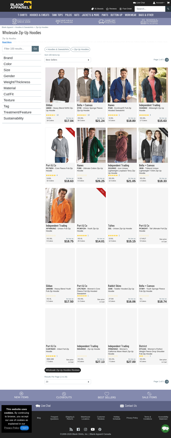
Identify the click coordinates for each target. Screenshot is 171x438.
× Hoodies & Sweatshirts (57, 49)
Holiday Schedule (116, 418)
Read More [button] (6, 42)
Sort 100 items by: (52, 55)
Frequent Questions (54, 418)
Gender (9, 76)
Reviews (111, 8)
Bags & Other (146, 15)
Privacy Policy (11, 428)
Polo (68, 15)
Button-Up (116, 15)
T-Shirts (22, 15)
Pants (105, 15)
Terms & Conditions (147, 418)
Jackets (90, 15)
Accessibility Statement (163, 418)
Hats (76, 15)
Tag (6, 106)
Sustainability (14, 118)
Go (35, 48)
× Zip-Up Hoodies (80, 49)
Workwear (130, 15)
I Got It (24, 428)
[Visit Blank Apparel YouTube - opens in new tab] (93, 429)
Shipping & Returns (70, 418)
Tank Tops (57, 15)
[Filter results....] (17, 49)
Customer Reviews (101, 418)
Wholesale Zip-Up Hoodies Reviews (63, 370)
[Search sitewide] (150, 9)
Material (10, 88)
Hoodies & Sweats (39, 15)
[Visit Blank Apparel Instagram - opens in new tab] (85, 429)
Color (8, 64)
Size (7, 70)
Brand (8, 58)
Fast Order (125, 8)
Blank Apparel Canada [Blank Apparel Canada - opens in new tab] (100, 434)
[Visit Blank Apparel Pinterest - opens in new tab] (100, 429)
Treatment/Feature (18, 112)
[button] (136, 2)
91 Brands (97, 8)
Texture (9, 100)
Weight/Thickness (17, 82)
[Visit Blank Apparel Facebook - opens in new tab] (78, 429)
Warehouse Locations (85, 418)
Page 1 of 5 (161, 382)
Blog (39, 418)
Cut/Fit (9, 94)
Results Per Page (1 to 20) (56, 377)
